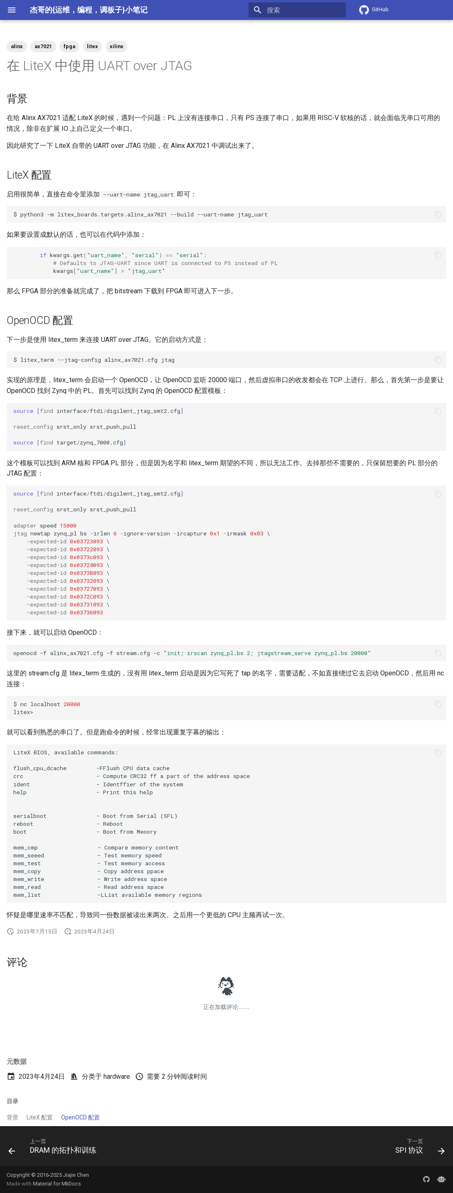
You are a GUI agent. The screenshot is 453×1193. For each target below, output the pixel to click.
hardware (116, 1076)
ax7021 (43, 46)
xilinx (116, 46)
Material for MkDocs (57, 1184)
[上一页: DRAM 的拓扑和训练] (55, 1148)
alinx (17, 46)
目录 (12, 1101)
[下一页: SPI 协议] (417, 1148)
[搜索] (297, 9)
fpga (69, 46)
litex (92, 46)
